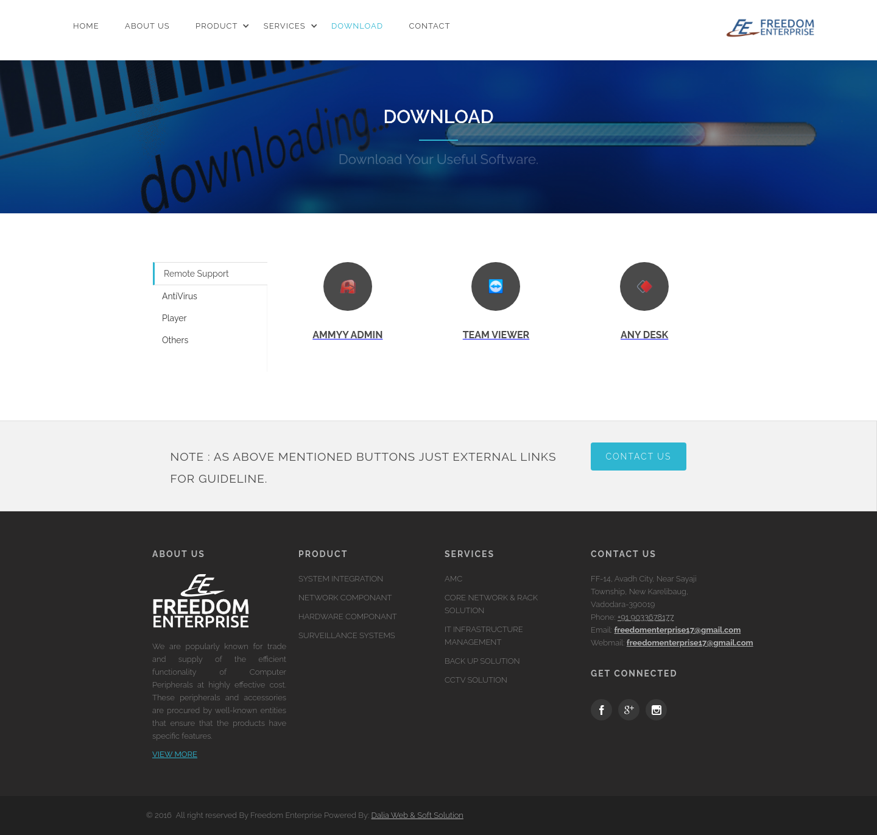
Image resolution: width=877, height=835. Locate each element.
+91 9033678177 (646, 617)
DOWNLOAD (357, 29)
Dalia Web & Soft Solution (417, 815)
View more (174, 754)
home (86, 29)
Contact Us (639, 456)
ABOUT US (147, 29)
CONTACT (429, 29)
